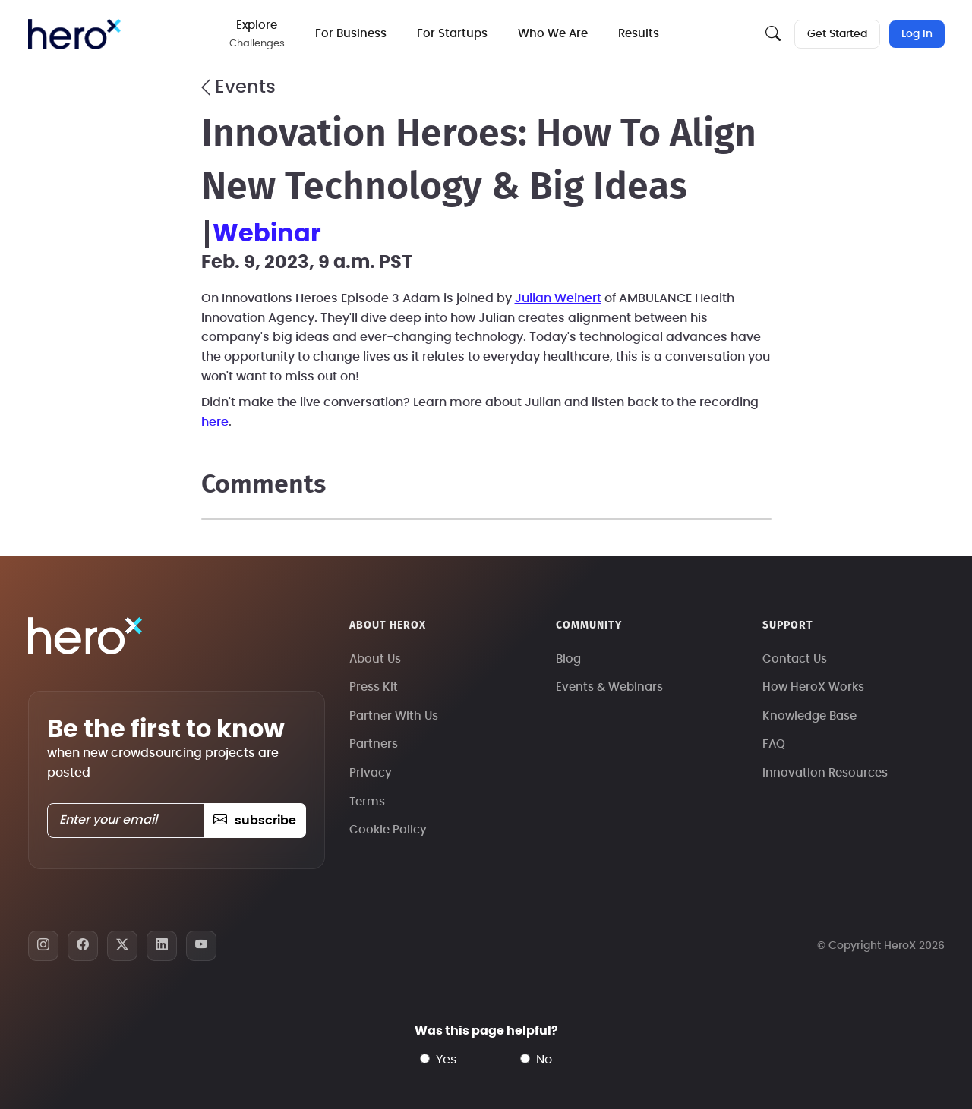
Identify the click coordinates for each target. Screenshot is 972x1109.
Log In (917, 34)
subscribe (254, 820)
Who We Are (553, 33)
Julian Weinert (558, 298)
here (215, 422)
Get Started (837, 34)
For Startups (452, 33)
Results (638, 33)
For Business (351, 33)
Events (238, 87)
